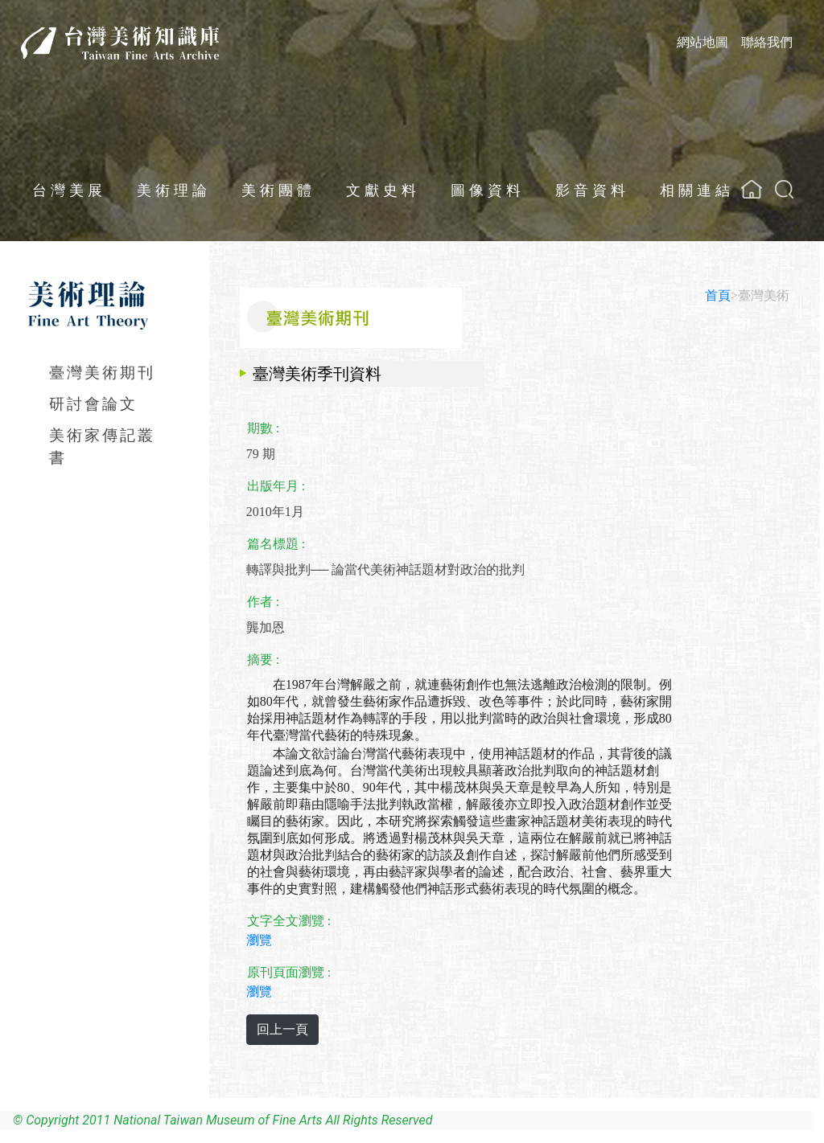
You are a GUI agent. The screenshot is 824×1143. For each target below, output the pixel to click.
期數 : (263, 428)
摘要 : (263, 659)
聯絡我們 (767, 42)
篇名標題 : (276, 544)
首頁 (718, 295)
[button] (784, 189)
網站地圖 (702, 42)
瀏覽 (259, 940)
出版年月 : (276, 486)
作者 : (263, 601)
